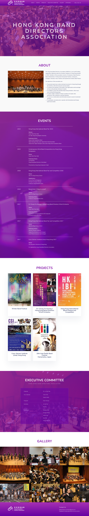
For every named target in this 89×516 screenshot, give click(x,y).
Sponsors (68, 2)
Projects (44, 2)
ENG (75, 2)
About (32, 2)
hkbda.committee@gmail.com (68, 509)
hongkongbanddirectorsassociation (72, 511)
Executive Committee (53, 2)
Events (38, 2)
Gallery (62, 2)
